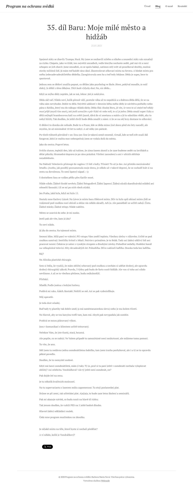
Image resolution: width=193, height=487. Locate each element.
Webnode (105, 480)
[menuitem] (147, 6)
